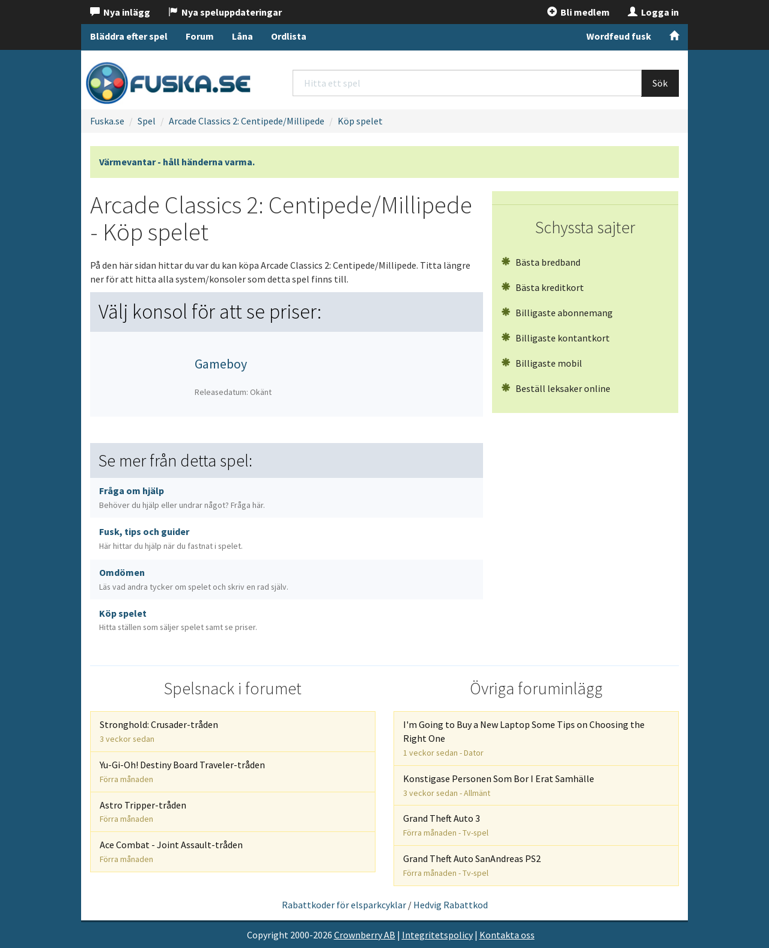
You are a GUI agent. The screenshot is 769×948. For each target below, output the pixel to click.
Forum (200, 36)
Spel (147, 121)
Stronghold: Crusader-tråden (159, 731)
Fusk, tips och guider (171, 538)
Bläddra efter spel (129, 36)
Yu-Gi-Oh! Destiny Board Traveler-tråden (182, 771)
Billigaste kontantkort (555, 338)
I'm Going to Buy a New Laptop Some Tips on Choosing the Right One (524, 738)
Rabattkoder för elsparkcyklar (344, 905)
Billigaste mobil (541, 363)
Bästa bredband (540, 262)
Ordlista (288, 36)
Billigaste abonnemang (557, 313)
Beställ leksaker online (555, 388)
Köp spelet (360, 121)
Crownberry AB (364, 935)
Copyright (267, 935)
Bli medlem (578, 12)
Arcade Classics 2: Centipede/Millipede (246, 121)
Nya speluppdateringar (225, 12)
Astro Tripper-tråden (143, 812)
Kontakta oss (507, 935)
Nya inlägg (120, 12)
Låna (242, 36)
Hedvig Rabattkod (450, 905)
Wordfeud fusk (618, 36)
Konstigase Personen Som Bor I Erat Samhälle (498, 785)
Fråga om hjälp (182, 497)
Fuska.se (107, 121)
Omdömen (193, 579)
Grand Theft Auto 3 (445, 825)
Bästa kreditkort (542, 287)
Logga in (653, 12)
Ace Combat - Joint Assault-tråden (171, 851)
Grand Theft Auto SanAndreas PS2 (472, 865)
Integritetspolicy (437, 935)
